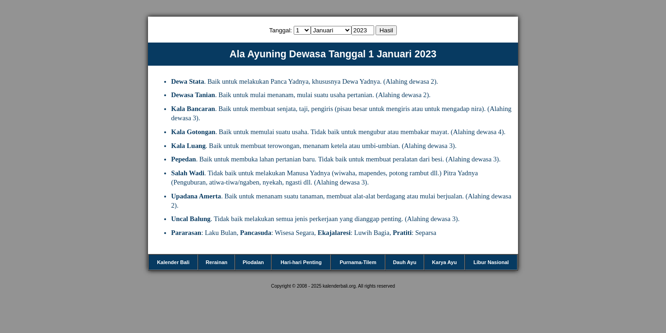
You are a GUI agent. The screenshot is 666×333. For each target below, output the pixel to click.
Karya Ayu (444, 262)
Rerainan (217, 262)
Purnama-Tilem (357, 262)
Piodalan (253, 262)
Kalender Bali (173, 262)
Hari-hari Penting (301, 262)
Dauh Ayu (405, 262)
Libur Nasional (491, 262)
